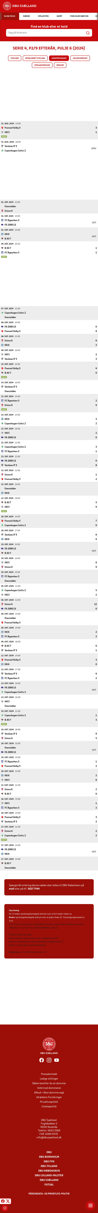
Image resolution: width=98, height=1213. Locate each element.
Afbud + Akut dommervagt (49, 1092)
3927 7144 (34, 889)
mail (11, 889)
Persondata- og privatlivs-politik (49, 1194)
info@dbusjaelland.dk (49, 1137)
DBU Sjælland (49, 1180)
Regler (60, 65)
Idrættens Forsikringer (49, 1097)
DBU (49, 1152)
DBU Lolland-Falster (49, 1175)
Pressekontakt (49, 1074)
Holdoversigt (80, 58)
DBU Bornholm (49, 1157)
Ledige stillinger (49, 1078)
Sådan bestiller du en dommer (49, 1083)
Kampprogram (59, 58)
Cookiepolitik (49, 1106)
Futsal (49, 1184)
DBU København (49, 1171)
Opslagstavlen (42, 65)
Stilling (15, 58)
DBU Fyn (49, 1161)
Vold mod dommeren (49, 1088)
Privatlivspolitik (49, 1102)
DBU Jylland (49, 1166)
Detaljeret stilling (35, 58)
